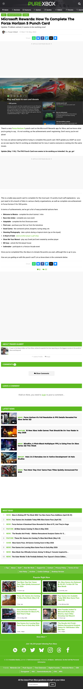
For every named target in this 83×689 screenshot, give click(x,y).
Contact (50, 568)
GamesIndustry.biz (44, 672)
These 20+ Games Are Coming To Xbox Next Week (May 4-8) (33, 538)
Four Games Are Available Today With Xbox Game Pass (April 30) (33, 520)
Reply (47, 357)
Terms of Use (73, 568)
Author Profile (37, 357)
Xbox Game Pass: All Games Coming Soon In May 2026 (30, 543)
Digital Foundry (54, 668)
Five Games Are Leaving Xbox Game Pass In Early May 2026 (32, 547)
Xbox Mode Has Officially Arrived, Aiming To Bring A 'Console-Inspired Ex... (37, 552)
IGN (77, 668)
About (13, 568)
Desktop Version (58, 572)
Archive (32, 572)
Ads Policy (23, 572)
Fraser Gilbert (13, 32)
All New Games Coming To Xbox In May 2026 (27, 529)
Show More (42, 637)
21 (13, 462)
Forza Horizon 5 (18, 128)
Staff (20, 568)
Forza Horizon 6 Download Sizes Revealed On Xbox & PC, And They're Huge (37, 524)
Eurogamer (25, 672)
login (44, 395)
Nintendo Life (15, 668)
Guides (25, 15)
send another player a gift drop (27, 236)
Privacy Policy (61, 568)
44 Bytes (51, 660)
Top (7, 568)
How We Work (29, 568)
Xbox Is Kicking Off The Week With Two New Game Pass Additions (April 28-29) (39, 515)
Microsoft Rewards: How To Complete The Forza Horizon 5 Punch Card (37, 21)
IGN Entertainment (34, 660)
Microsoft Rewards (14, 15)
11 (46, 269)
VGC (33, 672)
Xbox (3, 15)
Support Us (41, 568)
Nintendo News (68, 668)
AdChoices (58, 660)
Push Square (27, 668)
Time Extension (40, 668)
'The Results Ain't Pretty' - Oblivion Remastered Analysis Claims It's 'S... (35, 534)
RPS (60, 672)
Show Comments (41, 373)
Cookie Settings (43, 572)
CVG (55, 672)
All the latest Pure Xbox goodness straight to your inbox (41, 680)
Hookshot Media (14, 660)
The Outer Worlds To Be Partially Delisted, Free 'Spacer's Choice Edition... (36, 557)
